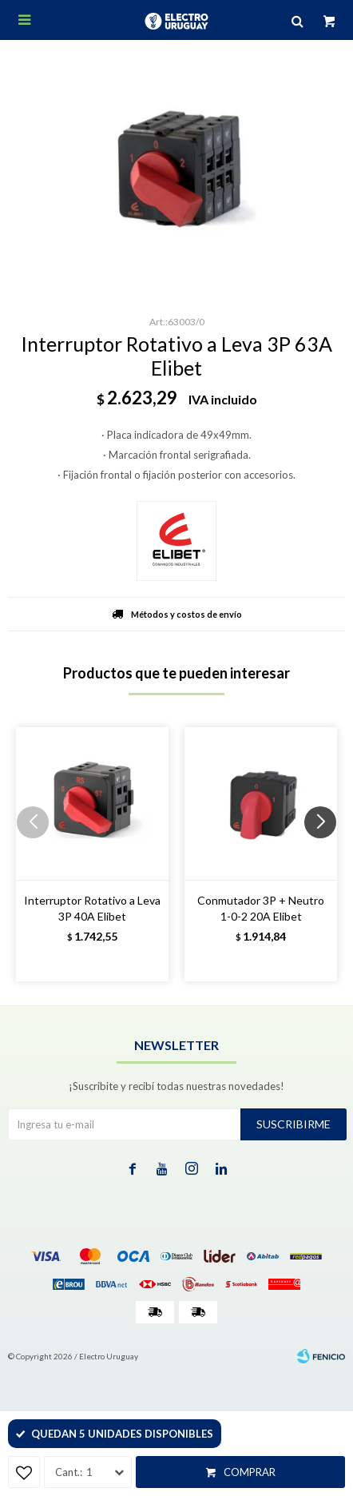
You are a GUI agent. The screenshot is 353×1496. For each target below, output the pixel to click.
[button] (326, 854)
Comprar (250, 1472)
